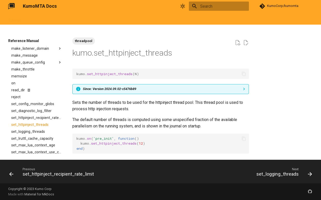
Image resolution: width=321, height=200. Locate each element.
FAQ (89, 19)
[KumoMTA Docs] (11, 6)
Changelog (108, 19)
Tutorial (14, 19)
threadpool (83, 41)
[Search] (219, 6)
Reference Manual (65, 19)
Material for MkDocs (39, 194)
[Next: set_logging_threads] (283, 173)
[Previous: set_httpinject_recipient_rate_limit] (53, 173)
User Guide (35, 19)
